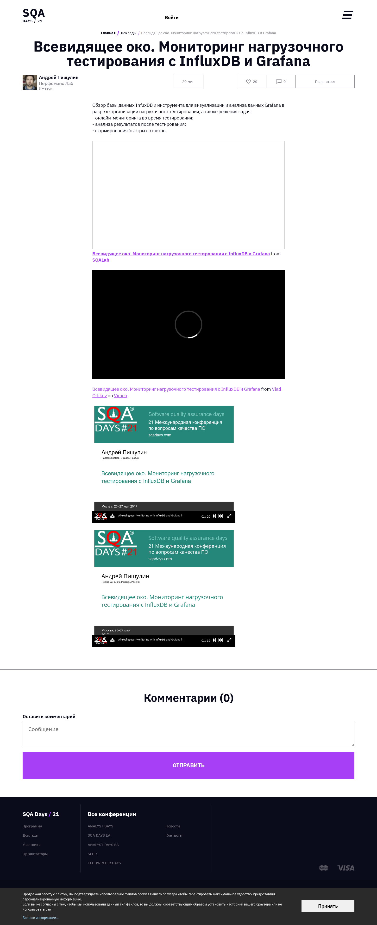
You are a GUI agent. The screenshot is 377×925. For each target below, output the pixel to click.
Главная (108, 33)
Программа (32, 826)
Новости (173, 826)
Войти (172, 15)
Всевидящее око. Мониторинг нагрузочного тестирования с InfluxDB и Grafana (181, 254)
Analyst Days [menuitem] (100, 826)
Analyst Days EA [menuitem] (103, 844)
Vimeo (120, 395)
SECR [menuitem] (92, 854)
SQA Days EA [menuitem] (99, 835)
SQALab (100, 260)
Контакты (174, 835)
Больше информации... (41, 918)
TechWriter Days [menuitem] (104, 863)
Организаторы (35, 854)
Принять (328, 906)
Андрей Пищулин (59, 77)
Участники (32, 844)
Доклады (128, 33)
